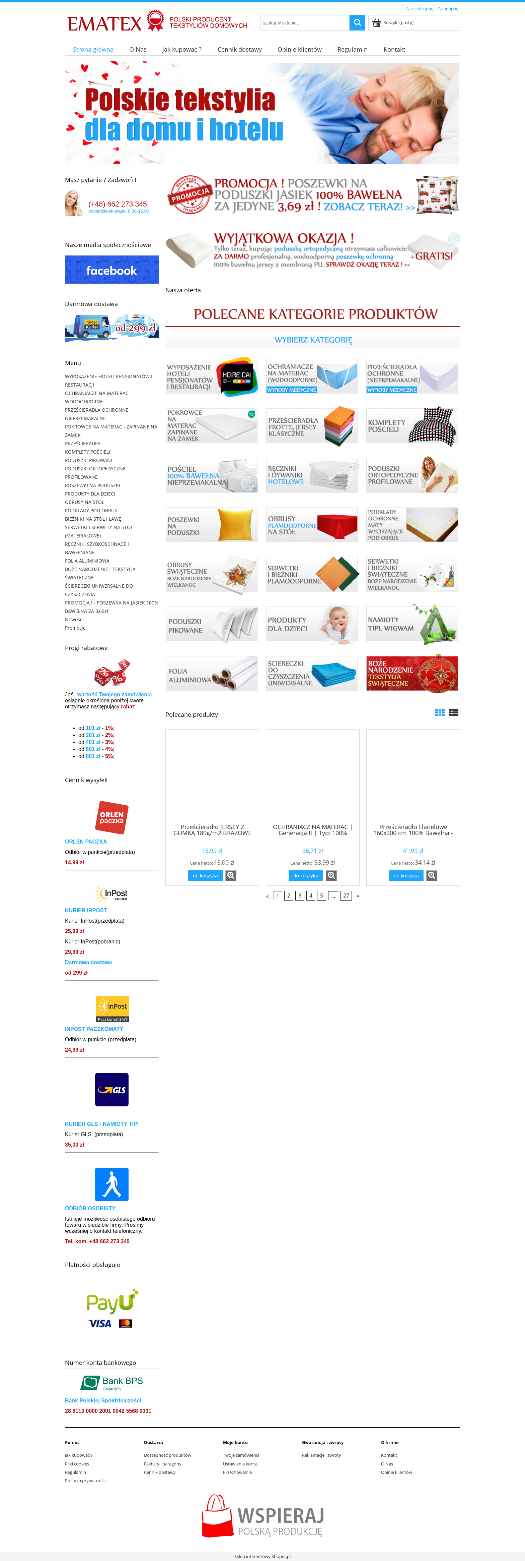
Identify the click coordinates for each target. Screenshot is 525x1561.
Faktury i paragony (162, 1464)
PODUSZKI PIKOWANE (89, 460)
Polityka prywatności (85, 1481)
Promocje (75, 628)
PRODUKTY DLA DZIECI (90, 493)
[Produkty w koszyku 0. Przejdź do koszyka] (393, 22)
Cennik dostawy (160, 1472)
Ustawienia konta (240, 1464)
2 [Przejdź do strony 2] (288, 896)
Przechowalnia (237, 1472)
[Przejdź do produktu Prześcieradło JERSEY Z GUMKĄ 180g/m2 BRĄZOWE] (212, 776)
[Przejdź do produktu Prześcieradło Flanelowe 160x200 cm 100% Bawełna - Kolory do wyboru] (413, 776)
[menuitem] (93, 49)
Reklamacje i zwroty (321, 1455)
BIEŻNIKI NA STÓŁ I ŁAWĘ (93, 519)
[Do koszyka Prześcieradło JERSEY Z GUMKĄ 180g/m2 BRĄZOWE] (205, 875)
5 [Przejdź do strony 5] (321, 896)
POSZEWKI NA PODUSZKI (92, 485)
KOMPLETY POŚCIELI (87, 452)
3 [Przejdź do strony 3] (299, 896)
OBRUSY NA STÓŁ (84, 502)
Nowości (74, 619)
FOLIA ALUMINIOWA (87, 561)
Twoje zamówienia (241, 1455)
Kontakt (389, 1455)
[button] (230, 875)
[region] (262, 112)
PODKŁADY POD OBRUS (91, 510)
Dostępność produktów (167, 1455)
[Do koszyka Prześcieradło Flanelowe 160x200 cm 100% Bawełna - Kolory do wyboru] (406, 875)
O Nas (387, 1464)
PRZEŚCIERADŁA (82, 443)
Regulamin (75, 1472)
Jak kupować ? (79, 1455)
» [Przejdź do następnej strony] (358, 896)
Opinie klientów (396, 1472)
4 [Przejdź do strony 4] (310, 896)
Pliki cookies (77, 1464)
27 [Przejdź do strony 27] (346, 896)
